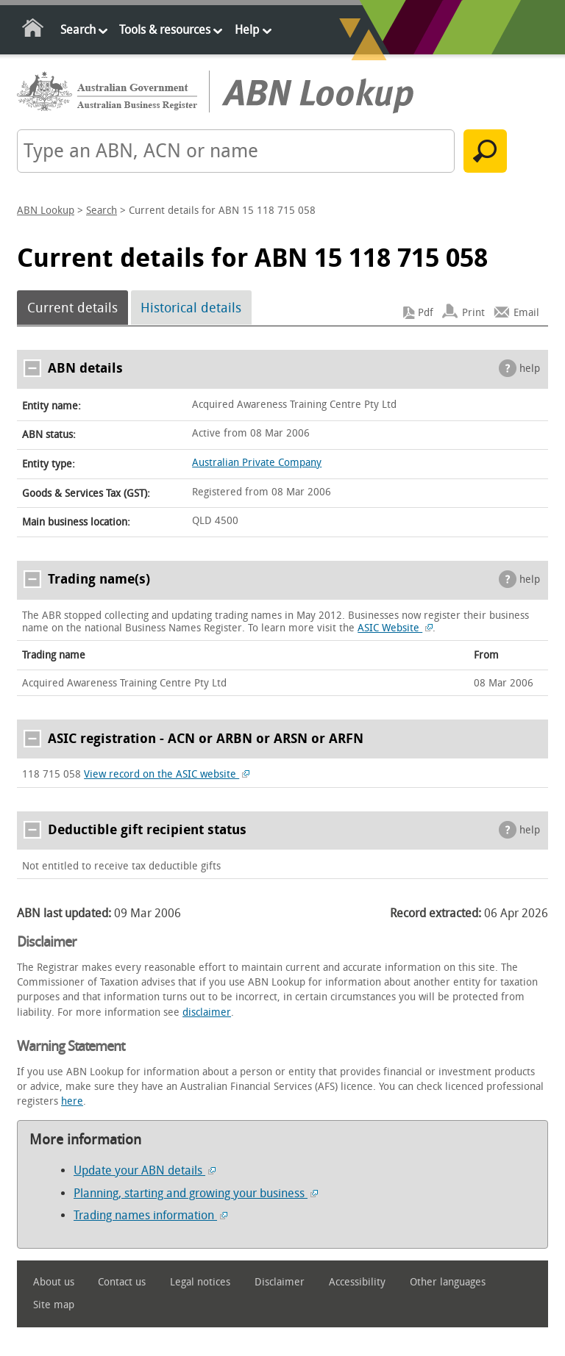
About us (53, 1282)
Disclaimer (280, 1282)
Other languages (448, 1282)
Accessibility (357, 1282)
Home (33, 30)
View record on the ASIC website (166, 774)
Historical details (191, 308)
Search (78, 30)
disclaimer (206, 1012)
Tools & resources (164, 30)
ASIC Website (395, 628)
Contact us (122, 1282)
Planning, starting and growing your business (196, 1193)
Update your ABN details (145, 1170)
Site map (53, 1305)
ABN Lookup (45, 210)
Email (526, 312)
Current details (72, 308)
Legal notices (200, 1282)
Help (247, 30)
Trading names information (150, 1215)
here (72, 1101)
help (529, 368)
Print (473, 312)
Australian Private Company (256, 462)
